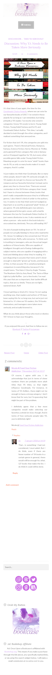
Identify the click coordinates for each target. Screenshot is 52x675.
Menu (27, 24)
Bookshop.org (11, 651)
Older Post (43, 353)
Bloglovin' (17, 329)
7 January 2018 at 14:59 (35, 440)
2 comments (32, 54)
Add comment (12, 485)
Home (26, 353)
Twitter (25, 329)
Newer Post (9, 353)
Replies (17, 435)
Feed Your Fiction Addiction (31, 425)
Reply (14, 429)
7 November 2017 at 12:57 (33, 371)
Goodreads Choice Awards (15, 111)
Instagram (35, 329)
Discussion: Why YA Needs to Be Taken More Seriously (26, 45)
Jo (19, 440)
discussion (14, 39)
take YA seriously (34, 39)
